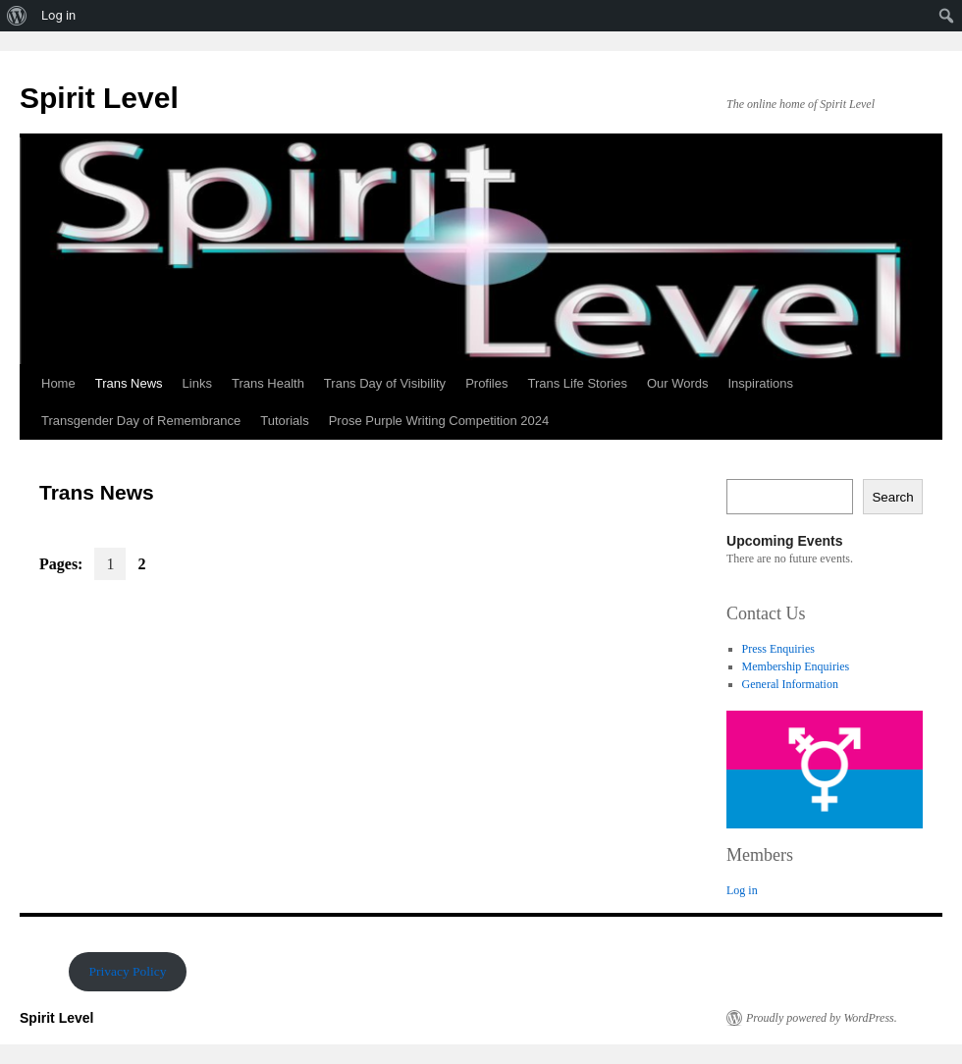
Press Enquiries (778, 649)
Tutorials (284, 420)
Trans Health (268, 383)
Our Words (678, 383)
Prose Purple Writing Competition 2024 (439, 420)
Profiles (486, 383)
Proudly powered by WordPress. (821, 1018)
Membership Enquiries (796, 666)
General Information (790, 684)
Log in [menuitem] (58, 15)
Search (892, 497)
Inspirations (760, 383)
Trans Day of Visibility (385, 383)
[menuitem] (17, 15)
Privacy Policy (127, 971)
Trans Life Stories (576, 383)
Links (197, 383)
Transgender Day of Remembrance (140, 420)
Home (58, 383)
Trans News (129, 383)
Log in (742, 890)
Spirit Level (99, 97)
